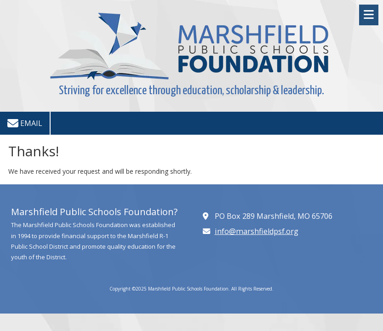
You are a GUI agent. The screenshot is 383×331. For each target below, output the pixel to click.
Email (24, 123)
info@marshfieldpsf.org (256, 231)
